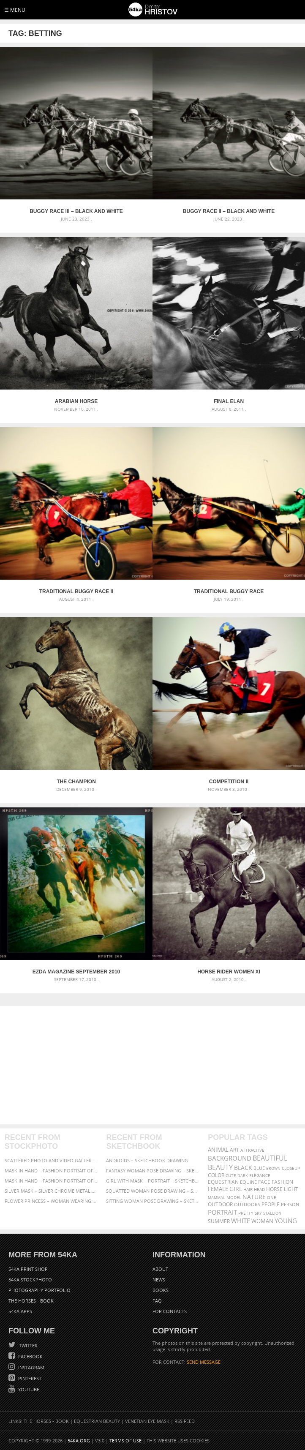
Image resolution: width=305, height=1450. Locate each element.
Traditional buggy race (229, 591)
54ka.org (79, 1440)
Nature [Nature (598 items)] (254, 1197)
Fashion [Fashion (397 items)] (282, 1182)
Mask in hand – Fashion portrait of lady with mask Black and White (51, 1170)
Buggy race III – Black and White (76, 211)
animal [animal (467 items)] (218, 1149)
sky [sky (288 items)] (258, 1213)
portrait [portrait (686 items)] (222, 1212)
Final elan (229, 401)
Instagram (30, 1367)
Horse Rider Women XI (228, 972)
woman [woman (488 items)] (262, 1221)
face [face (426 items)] (264, 1181)
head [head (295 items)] (259, 1189)
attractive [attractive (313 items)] (252, 1150)
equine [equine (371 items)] (248, 1182)
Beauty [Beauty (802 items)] (220, 1167)
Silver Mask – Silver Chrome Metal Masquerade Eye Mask (51, 1191)
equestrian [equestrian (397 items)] (223, 1182)
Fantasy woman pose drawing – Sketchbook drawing (152, 1170)
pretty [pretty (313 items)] (245, 1213)
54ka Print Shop (28, 1269)
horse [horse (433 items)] (274, 1189)
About (160, 1269)
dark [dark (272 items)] (242, 1175)
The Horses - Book (31, 1300)
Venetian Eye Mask (147, 1421)
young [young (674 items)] (286, 1220)
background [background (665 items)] (229, 1158)
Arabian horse (76, 401)
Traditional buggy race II (76, 591)
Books (160, 1290)
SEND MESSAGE (204, 1362)
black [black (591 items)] (243, 1168)
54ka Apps (20, 1311)
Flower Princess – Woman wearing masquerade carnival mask (51, 1201)
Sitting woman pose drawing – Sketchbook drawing (152, 1201)
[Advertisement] (152, 1065)
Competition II (228, 782)
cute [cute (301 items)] (231, 1175)
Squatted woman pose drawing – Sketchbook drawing (152, 1191)
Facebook (30, 1356)
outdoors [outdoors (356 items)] (247, 1204)
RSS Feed (184, 1421)
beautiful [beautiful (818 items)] (270, 1158)
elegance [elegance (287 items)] (259, 1175)
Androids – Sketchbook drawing (147, 1160)
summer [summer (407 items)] (219, 1221)
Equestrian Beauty (97, 1421)
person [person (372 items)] (290, 1204)
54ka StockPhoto (30, 1279)
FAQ (157, 1300)
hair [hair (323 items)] (248, 1189)
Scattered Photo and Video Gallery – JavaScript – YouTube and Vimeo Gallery (51, 1160)
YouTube (28, 1389)
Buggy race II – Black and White (229, 211)
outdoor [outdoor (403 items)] (220, 1204)
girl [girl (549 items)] (235, 1189)
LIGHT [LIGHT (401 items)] (291, 1189)
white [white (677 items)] (240, 1220)
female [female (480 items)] (218, 1189)
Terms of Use (125, 1440)
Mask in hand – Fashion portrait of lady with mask (51, 1180)
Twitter (28, 1345)
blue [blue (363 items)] (259, 1168)
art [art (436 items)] (234, 1149)
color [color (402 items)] (216, 1175)
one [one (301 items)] (271, 1197)
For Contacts (169, 1311)
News (158, 1279)
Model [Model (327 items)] (233, 1197)
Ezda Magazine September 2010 (76, 972)
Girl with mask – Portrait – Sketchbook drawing (152, 1180)
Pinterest (29, 1378)
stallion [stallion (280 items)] (272, 1213)
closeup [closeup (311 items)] (291, 1168)
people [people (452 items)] (270, 1204)
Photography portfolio (39, 1290)
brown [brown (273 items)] (273, 1168)
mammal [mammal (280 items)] (216, 1197)
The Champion (76, 782)
